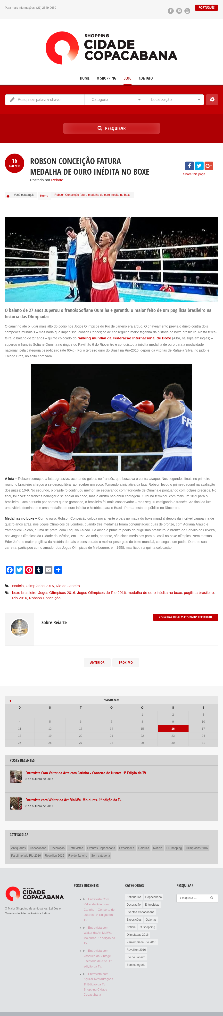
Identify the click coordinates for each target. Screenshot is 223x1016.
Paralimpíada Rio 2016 (26, 850)
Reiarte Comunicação (43, 1006)
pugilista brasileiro (183, 588)
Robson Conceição (26, 593)
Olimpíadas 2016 (37, 582)
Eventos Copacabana (101, 842)
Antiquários (18, 842)
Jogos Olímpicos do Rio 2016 (94, 588)
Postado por (45, 179)
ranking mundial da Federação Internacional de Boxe (120, 335)
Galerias (143, 842)
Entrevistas (76, 842)
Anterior (97, 657)
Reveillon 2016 (54, 850)
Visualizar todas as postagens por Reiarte (185, 611)
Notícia (17, 582)
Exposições (126, 842)
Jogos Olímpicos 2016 (53, 588)
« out (8, 693)
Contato (146, 78)
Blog (128, 78)
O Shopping (106, 78)
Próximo (125, 657)
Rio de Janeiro (63, 582)
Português (207, 7)
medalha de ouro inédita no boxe (142, 588)
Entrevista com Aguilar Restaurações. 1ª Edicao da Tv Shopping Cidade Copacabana (97, 968)
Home (85, 78)
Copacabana (38, 842)
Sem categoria (100, 850)
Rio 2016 (205, 588)
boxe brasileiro (23, 588)
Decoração (57, 842)
